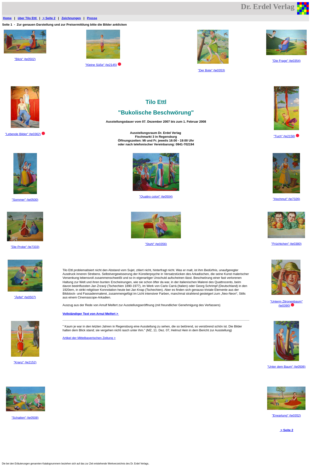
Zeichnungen (71, 18)
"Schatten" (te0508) (25, 417)
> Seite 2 (49, 18)
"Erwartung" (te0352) (286, 415)
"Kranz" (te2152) (25, 362)
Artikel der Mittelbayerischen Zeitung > (89, 338)
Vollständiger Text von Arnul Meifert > (91, 313)
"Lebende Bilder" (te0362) (23, 134)
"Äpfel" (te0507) (25, 297)
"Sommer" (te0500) (25, 199)
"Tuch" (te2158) (284, 136)
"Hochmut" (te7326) (286, 199)
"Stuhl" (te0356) (156, 244)
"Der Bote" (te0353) (211, 70)
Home (7, 18)
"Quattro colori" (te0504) (156, 196)
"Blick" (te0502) (25, 59)
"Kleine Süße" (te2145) (101, 65)
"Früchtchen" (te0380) (286, 244)
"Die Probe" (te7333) (25, 247)
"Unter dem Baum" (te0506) (286, 366)
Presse (92, 18)
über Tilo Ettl (28, 18)
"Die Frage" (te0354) (286, 61)
